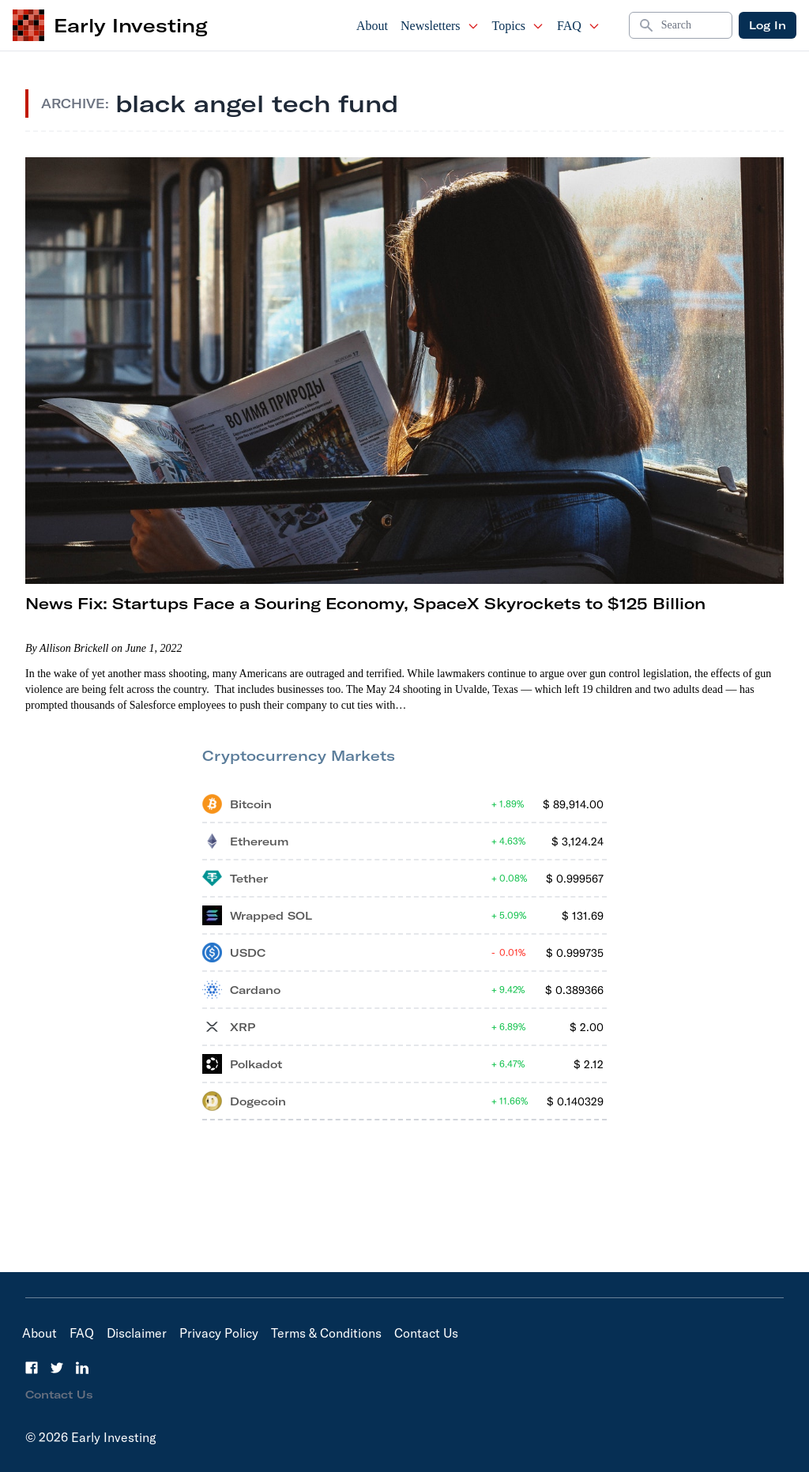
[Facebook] (31, 1367)
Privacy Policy (218, 1333)
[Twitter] (57, 1367)
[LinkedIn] (82, 1367)
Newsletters (440, 25)
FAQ (578, 25)
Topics (518, 25)
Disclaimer (137, 1333)
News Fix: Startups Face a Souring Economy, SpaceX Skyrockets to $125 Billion (365, 603)
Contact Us (426, 1333)
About (372, 25)
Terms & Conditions (326, 1333)
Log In (767, 25)
